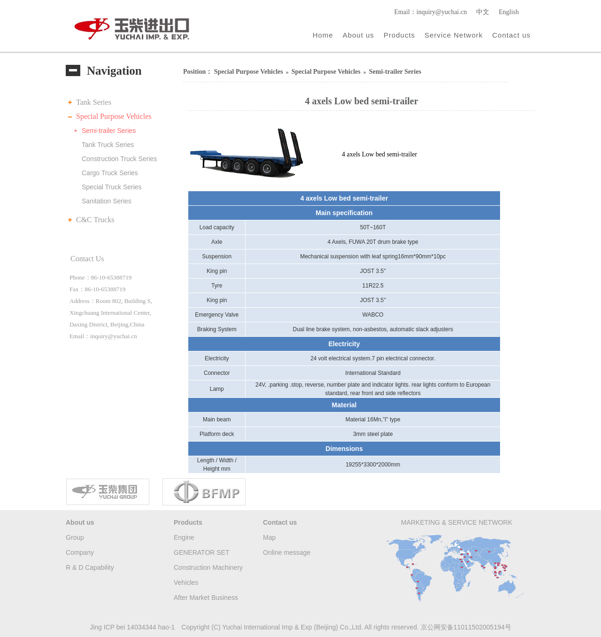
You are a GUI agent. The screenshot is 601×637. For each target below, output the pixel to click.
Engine (184, 537)
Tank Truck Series (108, 144)
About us (358, 35)
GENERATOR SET (202, 552)
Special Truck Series (112, 187)
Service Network (453, 35)
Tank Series (93, 102)
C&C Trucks (95, 220)
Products (399, 35)
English (509, 12)
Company (80, 552)
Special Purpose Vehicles (114, 116)
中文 (482, 12)
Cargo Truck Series (110, 173)
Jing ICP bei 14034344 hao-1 (132, 627)
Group (75, 537)
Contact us (511, 35)
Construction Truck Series (119, 159)
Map (269, 537)
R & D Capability (90, 567)
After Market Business (206, 597)
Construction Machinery (208, 567)
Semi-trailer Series (109, 130)
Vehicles (186, 582)
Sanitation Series (106, 201)
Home (323, 35)
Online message (286, 552)
